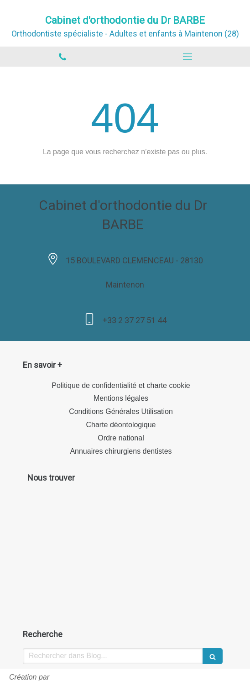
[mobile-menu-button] (187, 56)
